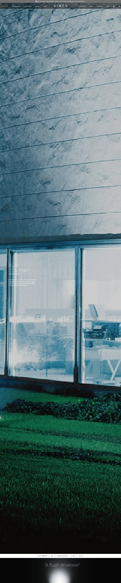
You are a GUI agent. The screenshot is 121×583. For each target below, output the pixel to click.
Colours (73, 556)
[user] (114, 6)
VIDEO (45, 6)
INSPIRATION (16, 6)
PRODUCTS (4, 6)
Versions (81, 556)
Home (2, 10)
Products (7, 10)
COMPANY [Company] (83, 6)
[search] (119, 6)
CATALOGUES (27, 6)
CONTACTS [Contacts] (100, 6)
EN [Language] (108, 6)
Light (52, 556)
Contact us (70, 1)
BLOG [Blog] (91, 6)
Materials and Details (62, 556)
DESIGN (37, 6)
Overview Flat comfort (16, 10)
